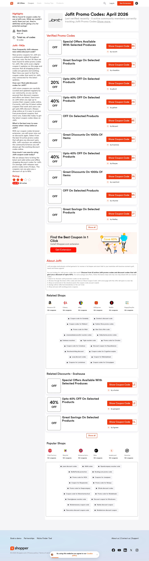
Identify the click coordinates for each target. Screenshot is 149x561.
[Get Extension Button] (63, 249)
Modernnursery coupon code (79, 505)
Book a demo (15, 538)
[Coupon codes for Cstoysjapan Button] (102, 362)
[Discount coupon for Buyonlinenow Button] (104, 346)
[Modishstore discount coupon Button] (106, 510)
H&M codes (89, 466)
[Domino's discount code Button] (103, 319)
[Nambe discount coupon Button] (104, 505)
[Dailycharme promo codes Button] (107, 335)
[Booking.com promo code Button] (102, 472)
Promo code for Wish (80, 329)
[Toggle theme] (137, 3)
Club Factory (51, 455)
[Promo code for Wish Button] (79, 330)
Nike (95, 455)
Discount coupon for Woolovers (104, 499)
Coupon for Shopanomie (79, 483)
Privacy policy (33, 553)
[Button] (112, 3)
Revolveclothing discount (75, 351)
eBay (79, 307)
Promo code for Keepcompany (80, 488)
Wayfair (65, 455)
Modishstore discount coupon (107, 510)
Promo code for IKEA (79, 477)
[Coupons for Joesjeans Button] (101, 477)
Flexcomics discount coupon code (77, 510)
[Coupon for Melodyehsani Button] (101, 357)
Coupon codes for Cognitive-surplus (103, 351)
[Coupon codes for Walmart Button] (77, 324)
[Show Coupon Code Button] (119, 47)
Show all (91, 435)
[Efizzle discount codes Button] (105, 488)
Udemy (65, 307)
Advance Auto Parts (85, 455)
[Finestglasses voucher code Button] (76, 499)
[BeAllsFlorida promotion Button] (78, 472)
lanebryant (113, 455)
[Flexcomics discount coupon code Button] (77, 510)
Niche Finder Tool (44, 538)
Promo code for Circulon (112, 340)
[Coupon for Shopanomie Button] (78, 483)
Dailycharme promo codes (108, 335)
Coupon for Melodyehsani (102, 357)
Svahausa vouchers (69, 340)
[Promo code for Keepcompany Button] (79, 488)
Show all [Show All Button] (91, 227)
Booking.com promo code (103, 472)
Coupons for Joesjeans (102, 477)
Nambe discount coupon (105, 505)
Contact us (125, 538)
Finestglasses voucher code (76, 499)
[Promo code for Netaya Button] (102, 483)
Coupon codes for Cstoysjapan (103, 362)
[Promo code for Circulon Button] (111, 340)
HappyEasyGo (129, 307)
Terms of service (45, 553)
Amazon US (51, 307)
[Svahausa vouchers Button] (68, 340)
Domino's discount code (104, 318)
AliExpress (97, 307)
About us (115, 538)
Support (135, 538)
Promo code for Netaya (103, 483)
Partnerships (29, 538)
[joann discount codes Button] (69, 466)
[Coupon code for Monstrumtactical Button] (77, 494)
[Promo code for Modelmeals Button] (106, 494)
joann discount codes (70, 466)
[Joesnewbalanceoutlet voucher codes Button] (78, 335)
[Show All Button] (91, 435)
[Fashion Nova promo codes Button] (103, 324)
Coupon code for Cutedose (76, 346)
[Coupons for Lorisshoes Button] (76, 362)
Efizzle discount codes (105, 488)
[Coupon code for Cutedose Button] (75, 346)
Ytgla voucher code (89, 340)
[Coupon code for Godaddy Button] (78, 319)
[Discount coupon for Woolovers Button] (103, 499)
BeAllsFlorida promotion (79, 472)
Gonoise (127, 455)
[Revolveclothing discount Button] (74, 351)
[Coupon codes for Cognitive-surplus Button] (103, 351)
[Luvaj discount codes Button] (78, 357)
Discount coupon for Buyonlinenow (104, 346)
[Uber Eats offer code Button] (101, 330)
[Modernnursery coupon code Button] (78, 505)
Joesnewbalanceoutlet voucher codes (78, 335)
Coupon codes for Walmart (78, 324)
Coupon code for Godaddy (79, 318)
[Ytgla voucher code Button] (88, 340)
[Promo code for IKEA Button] (79, 477)
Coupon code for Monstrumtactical (78, 494)
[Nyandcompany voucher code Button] (109, 466)
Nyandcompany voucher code (110, 466)
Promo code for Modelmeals (107, 494)
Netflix (111, 307)
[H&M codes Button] (87, 466)
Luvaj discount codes (79, 357)
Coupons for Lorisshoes (77, 362)
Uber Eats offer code (102, 329)
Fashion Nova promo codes (104, 324)
